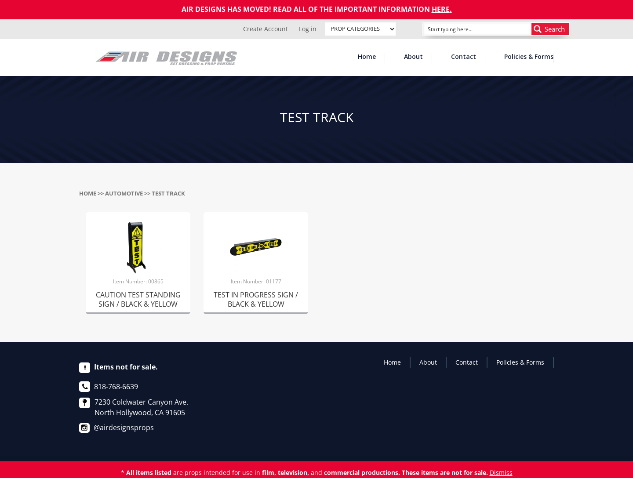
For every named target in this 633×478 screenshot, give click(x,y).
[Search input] (467, 29)
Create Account (265, 29)
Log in (307, 29)
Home (367, 57)
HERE (441, 9)
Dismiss (501, 472)
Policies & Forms (528, 57)
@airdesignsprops (124, 427)
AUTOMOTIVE (124, 193)
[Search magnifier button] (550, 29)
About (413, 57)
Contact (463, 57)
